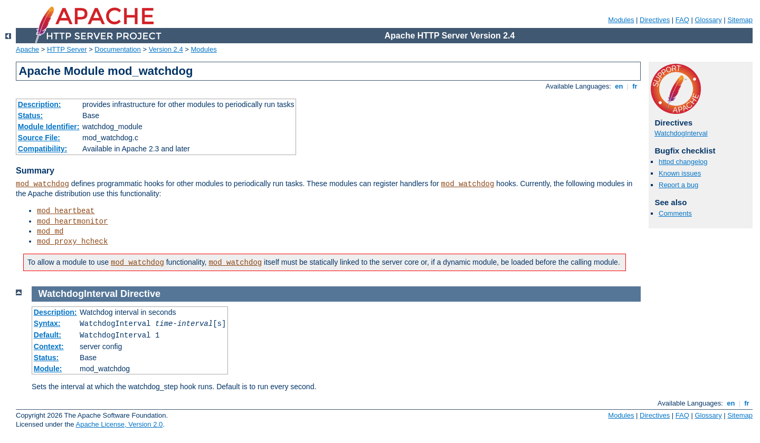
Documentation (117, 49)
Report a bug (678, 185)
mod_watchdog (42, 184)
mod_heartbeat (65, 211)
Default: (47, 335)
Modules (621, 20)
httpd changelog (683, 162)
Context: (49, 346)
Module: (48, 368)
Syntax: (47, 323)
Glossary (708, 20)
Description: (39, 104)
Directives (655, 20)
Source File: (39, 137)
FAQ (682, 20)
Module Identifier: (49, 126)
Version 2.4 (166, 49)
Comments (675, 213)
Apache (27, 49)
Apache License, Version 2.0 (119, 424)
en (619, 86)
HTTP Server (67, 49)
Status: (30, 115)
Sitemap (740, 20)
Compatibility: (42, 149)
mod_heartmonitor (72, 221)
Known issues (680, 173)
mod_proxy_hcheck (72, 241)
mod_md (50, 231)
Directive (140, 293)
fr (635, 86)
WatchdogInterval (681, 133)
